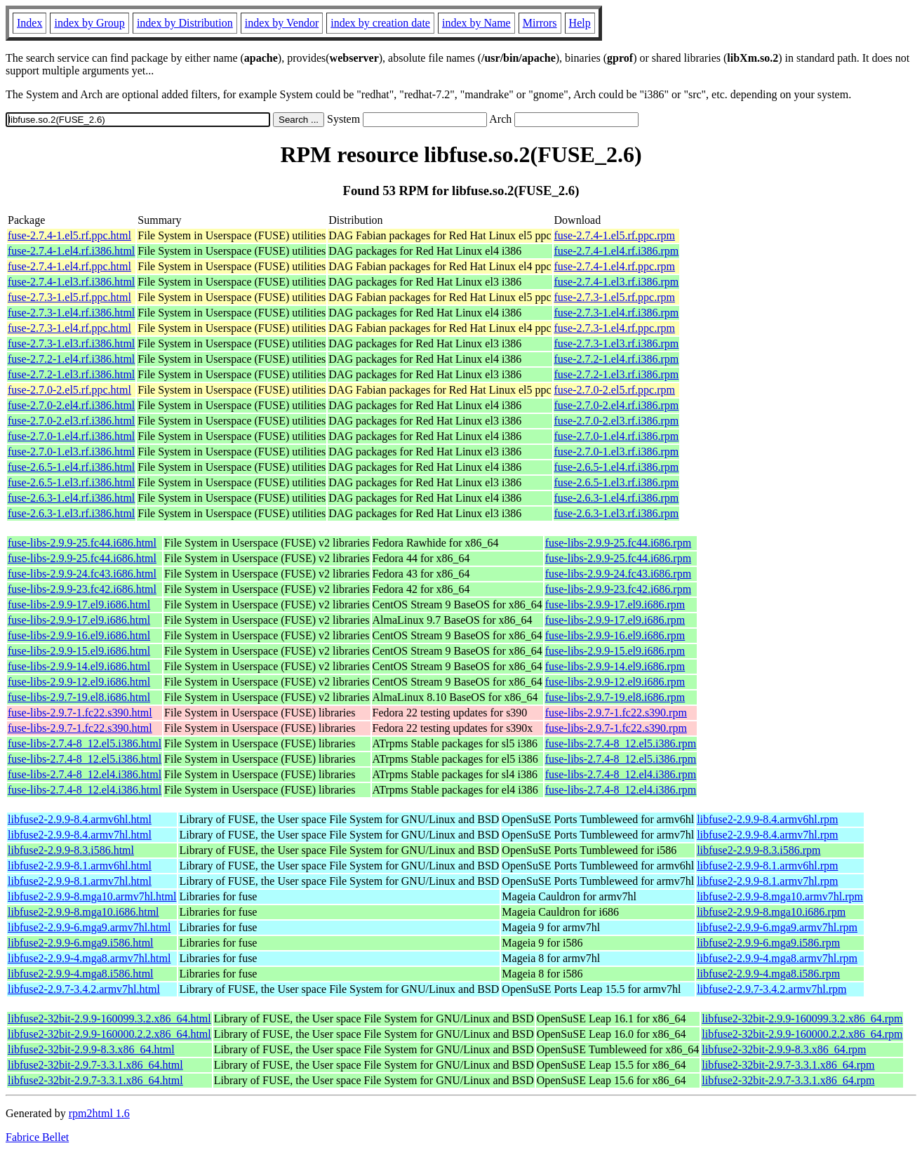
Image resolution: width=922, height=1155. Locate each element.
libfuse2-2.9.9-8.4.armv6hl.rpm (767, 819)
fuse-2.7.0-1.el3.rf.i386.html (71, 452)
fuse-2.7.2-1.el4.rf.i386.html (71, 359)
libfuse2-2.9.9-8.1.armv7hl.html (80, 881)
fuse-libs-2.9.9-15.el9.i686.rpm (615, 651)
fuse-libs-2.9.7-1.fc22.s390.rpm (616, 713)
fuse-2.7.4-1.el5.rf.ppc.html (69, 235)
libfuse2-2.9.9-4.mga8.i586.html (81, 974)
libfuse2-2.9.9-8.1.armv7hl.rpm (767, 881)
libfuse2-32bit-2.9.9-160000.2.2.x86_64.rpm (802, 1034)
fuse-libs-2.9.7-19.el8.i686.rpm (615, 697)
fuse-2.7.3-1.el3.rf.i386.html (71, 343)
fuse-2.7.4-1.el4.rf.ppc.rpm (614, 266)
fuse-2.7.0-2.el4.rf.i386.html (71, 405)
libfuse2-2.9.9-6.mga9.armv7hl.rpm (777, 927)
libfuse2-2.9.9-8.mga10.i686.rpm (771, 912)
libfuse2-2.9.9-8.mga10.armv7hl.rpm (780, 896)
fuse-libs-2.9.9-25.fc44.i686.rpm (618, 543)
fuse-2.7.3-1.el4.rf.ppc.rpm (614, 328)
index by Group (89, 23)
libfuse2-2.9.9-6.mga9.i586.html (81, 943)
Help (580, 23)
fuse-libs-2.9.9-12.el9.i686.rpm (615, 682)
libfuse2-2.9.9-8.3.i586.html (71, 850)
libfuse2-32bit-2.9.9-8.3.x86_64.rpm (784, 1049)
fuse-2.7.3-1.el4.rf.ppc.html (69, 328)
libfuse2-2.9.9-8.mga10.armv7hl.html (92, 896)
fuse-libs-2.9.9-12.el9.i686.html (79, 682)
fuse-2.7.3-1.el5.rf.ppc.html (69, 297)
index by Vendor (282, 23)
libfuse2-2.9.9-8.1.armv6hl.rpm (767, 866)
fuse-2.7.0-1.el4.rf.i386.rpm (616, 436)
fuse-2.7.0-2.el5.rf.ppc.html (69, 390)
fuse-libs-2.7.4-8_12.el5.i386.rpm (621, 743)
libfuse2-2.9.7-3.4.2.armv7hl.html (84, 989)
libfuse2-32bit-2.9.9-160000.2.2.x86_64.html (109, 1034)
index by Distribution (185, 23)
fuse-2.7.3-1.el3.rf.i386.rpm (616, 343)
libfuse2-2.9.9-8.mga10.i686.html (83, 912)
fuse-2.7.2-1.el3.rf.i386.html (71, 374)
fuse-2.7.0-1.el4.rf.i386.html (71, 436)
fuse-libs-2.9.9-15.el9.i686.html (79, 651)
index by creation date (380, 23)
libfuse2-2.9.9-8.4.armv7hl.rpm (767, 835)
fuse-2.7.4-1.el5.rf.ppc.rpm (614, 235)
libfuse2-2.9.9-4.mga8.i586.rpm (768, 974)
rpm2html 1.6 (99, 1113)
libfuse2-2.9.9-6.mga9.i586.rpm (768, 943)
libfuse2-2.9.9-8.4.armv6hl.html (80, 819)
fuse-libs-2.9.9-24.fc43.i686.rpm (618, 574)
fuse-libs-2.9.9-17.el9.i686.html (79, 604)
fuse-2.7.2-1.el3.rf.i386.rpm (616, 374)
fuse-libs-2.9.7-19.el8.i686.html (79, 697)
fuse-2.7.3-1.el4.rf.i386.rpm (616, 313)
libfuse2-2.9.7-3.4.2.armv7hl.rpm (771, 989)
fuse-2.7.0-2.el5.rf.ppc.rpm (614, 390)
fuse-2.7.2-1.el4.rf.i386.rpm (616, 359)
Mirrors (540, 23)
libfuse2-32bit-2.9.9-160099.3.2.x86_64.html (109, 1018)
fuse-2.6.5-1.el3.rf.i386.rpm (616, 482)
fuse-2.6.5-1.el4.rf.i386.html (71, 467)
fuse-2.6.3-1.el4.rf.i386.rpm (616, 498)
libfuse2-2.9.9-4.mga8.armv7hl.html (89, 958)
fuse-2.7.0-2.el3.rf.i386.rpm (616, 421)
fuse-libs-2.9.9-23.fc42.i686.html (82, 589)
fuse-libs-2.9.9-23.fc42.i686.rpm (618, 589)
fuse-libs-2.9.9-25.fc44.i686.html (82, 543)
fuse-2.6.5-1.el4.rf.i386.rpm (616, 467)
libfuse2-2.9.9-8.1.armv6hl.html (80, 866)
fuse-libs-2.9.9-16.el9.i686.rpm (615, 635)
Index (29, 23)
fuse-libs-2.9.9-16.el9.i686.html (79, 635)
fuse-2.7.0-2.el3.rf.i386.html (71, 421)
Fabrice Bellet (37, 1137)
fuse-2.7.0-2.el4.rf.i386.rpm (616, 405)
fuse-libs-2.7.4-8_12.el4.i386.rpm (621, 774)
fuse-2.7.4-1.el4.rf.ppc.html (69, 266)
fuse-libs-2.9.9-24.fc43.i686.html (82, 574)
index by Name (476, 23)
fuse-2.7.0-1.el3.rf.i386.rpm (616, 452)
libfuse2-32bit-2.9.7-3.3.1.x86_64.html (95, 1065)
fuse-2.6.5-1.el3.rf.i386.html (71, 482)
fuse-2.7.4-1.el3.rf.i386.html (71, 282)
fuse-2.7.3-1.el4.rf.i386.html (71, 313)
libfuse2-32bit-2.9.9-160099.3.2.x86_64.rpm (802, 1018)
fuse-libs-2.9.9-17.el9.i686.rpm (615, 604)
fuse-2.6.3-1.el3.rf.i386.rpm (616, 513)
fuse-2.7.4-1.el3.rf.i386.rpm (616, 282)
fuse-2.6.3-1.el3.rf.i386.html (71, 513)
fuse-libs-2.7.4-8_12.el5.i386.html (84, 743)
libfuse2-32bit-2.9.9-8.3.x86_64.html (91, 1049)
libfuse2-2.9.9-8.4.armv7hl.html (80, 835)
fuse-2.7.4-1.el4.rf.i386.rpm (616, 251)
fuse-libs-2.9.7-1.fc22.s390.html (80, 713)
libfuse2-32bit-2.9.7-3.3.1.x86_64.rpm (788, 1065)
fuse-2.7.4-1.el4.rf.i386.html (71, 251)
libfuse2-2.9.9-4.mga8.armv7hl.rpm (777, 958)
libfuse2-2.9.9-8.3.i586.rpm (758, 850)
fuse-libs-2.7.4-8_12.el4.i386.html (84, 774)
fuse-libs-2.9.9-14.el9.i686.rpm (615, 666)
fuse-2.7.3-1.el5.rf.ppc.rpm (614, 297)
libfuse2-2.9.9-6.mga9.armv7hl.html (89, 927)
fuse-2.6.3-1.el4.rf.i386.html (71, 498)
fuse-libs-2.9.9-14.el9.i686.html (79, 666)
